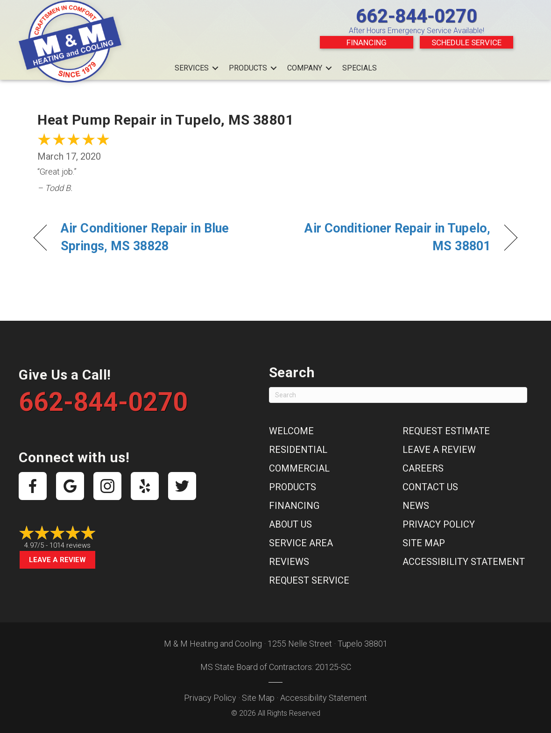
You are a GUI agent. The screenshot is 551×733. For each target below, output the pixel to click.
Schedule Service (466, 42)
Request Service (309, 580)
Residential (298, 449)
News (416, 505)
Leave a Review (57, 560)
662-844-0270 (416, 16)
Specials (359, 67)
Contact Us (430, 487)
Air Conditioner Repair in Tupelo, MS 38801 (390, 237)
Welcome (291, 431)
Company (304, 67)
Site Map (424, 543)
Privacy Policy (439, 524)
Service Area (301, 543)
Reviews (289, 561)
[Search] (398, 395)
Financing (366, 42)
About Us (290, 524)
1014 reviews (70, 545)
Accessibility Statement (464, 561)
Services (192, 67)
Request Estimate (446, 431)
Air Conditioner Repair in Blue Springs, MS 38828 (145, 237)
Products (248, 67)
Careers (423, 468)
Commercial (299, 468)
